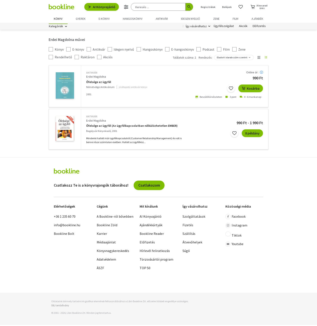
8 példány (252, 134)
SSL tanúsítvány (60, 306)
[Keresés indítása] (189, 7)
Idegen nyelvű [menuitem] (190, 19)
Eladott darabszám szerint (232, 58)
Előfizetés (259, 27)
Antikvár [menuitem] (162, 19)
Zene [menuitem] (216, 19)
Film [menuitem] (235, 19)
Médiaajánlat (106, 243)
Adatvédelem (106, 260)
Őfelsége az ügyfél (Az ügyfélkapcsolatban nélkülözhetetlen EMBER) (132, 127)
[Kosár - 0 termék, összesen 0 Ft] (259, 6)
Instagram (236, 226)
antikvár (91, 73)
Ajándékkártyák (151, 226)
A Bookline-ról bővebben (115, 218)
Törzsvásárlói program (156, 260)
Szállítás (189, 235)
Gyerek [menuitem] (81, 19)
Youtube (234, 245)
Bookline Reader (152, 235)
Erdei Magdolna (96, 78)
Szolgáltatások (194, 218)
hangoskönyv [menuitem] (132, 19)
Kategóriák (56, 27)
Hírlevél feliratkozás (155, 252)
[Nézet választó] (258, 58)
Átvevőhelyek (192, 243)
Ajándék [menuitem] (257, 19)
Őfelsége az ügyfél (98, 83)
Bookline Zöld (107, 226)
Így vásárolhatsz (196, 27)
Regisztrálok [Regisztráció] (208, 7)
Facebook (235, 217)
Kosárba (251, 90)
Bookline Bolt (64, 235)
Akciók (243, 27)
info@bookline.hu (67, 226)
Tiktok (233, 236)
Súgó (186, 252)
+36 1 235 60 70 (64, 218)
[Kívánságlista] (241, 7)
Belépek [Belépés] (227, 7)
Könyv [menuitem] (58, 19)
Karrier (102, 235)
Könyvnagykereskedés (113, 252)
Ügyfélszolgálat (224, 27)
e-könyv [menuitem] (104, 19)
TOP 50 (145, 269)
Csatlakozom (149, 186)
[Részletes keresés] (126, 7)
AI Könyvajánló (101, 7)
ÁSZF (100, 269)
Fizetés (188, 226)
